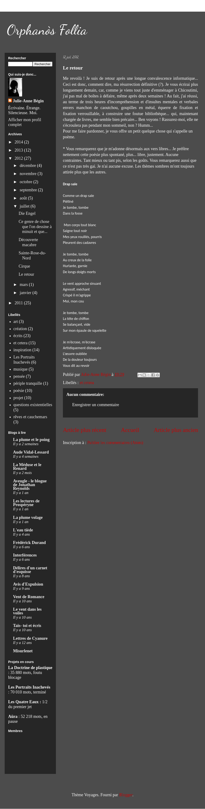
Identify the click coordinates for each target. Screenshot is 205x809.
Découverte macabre (28, 242)
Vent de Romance (28, 596)
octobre (26, 181)
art (16, 321)
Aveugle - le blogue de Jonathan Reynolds (30, 485)
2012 (19, 158)
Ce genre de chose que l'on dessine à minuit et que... (35, 226)
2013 (19, 150)
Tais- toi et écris (27, 625)
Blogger (125, 794)
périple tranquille (28, 383)
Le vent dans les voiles (27, 611)
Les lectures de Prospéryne (26, 503)
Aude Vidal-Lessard (31, 452)
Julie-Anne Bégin (28, 101)
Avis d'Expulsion (28, 584)
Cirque (24, 266)
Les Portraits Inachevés (24, 360)
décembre (28, 165)
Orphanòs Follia (47, 29)
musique (21, 369)
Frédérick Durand (29, 542)
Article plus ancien (176, 430)
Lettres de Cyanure (30, 638)
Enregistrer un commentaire (95, 404)
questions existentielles (33, 404)
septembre (29, 190)
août (24, 198)
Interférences (25, 555)
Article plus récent (84, 430)
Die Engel (27, 213)
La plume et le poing (31, 439)
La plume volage (28, 517)
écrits (18, 335)
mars (24, 284)
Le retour (26, 274)
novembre (28, 173)
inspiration (22, 350)
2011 (19, 303)
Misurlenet (23, 651)
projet (18, 397)
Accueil (130, 430)
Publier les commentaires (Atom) (115, 442)
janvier (26, 292)
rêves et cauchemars (30, 416)
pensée (19, 376)
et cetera (87, 382)
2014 (19, 142)
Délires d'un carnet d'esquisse (30, 570)
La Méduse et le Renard (27, 466)
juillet (25, 206)
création (20, 328)
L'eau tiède (23, 530)
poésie (19, 390)
